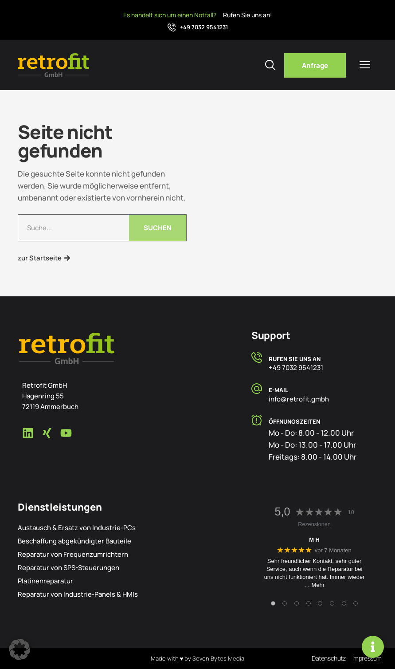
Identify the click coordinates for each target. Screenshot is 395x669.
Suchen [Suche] (158, 227)
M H (314, 539)
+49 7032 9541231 (204, 27)
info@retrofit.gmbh (299, 399)
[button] (19, 649)
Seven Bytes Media (218, 658)
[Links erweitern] (373, 647)
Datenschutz (329, 658)
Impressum (367, 658)
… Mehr (314, 585)
